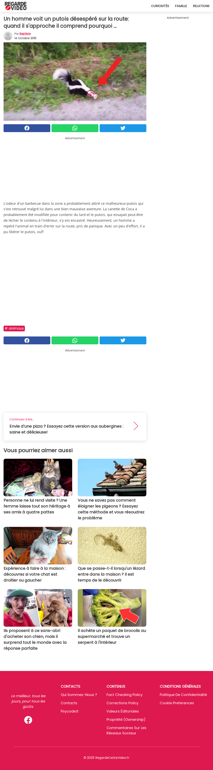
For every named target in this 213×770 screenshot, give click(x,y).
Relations (201, 6)
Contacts (69, 703)
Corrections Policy (122, 703)
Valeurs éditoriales (122, 711)
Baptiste (25, 34)
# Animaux (14, 328)
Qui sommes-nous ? (79, 694)
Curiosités (160, 6)
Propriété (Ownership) (126, 719)
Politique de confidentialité (183, 694)
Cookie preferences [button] (177, 703)
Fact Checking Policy (124, 694)
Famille (181, 6)
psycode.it (69, 711)
